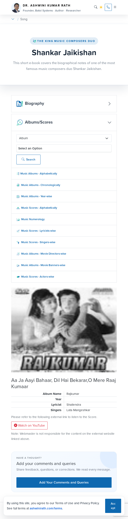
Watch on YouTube (29, 425)
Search (28, 159)
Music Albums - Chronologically (38, 185)
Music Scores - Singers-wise (35, 242)
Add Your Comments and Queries (64, 482)
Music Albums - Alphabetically (36, 174)
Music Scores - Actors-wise (35, 277)
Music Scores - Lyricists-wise (36, 231)
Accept (113, 505)
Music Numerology (30, 219)
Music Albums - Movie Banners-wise (40, 265)
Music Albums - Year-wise (34, 196)
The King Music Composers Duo (64, 41)
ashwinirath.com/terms (46, 508)
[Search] (95, 7)
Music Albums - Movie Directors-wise (41, 254)
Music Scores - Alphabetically (36, 208)
